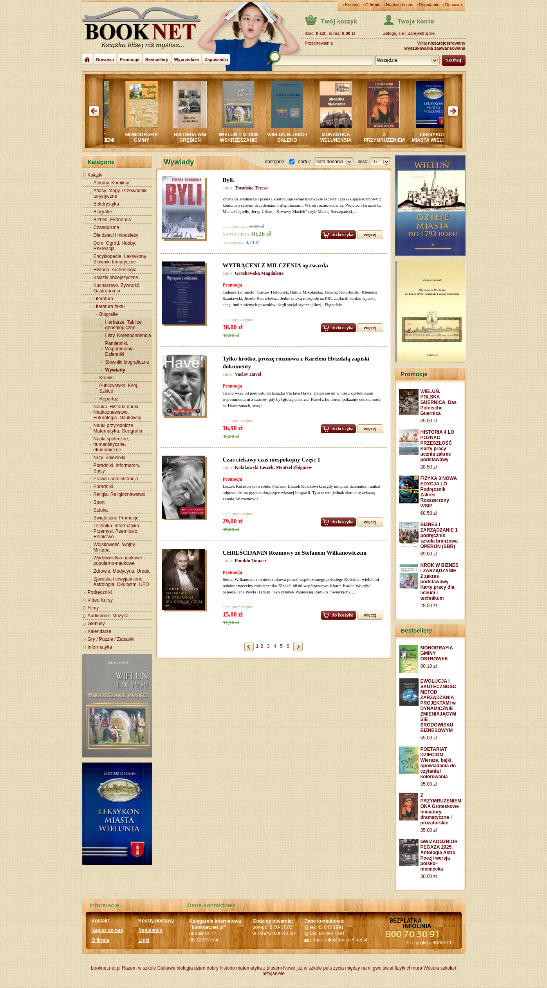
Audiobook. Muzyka (108, 615)
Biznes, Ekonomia (112, 219)
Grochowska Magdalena (259, 273)
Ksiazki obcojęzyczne (116, 277)
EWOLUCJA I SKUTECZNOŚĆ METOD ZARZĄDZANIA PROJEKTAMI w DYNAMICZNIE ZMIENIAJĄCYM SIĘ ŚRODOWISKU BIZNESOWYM (438, 705)
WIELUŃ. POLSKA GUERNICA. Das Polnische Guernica (439, 402)
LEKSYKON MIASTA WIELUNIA (443, 137)
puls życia (333, 968)
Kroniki (106, 377)
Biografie (103, 212)
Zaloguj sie (393, 33)
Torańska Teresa (251, 188)
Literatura (104, 298)
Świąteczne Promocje (116, 518)
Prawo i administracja (116, 478)
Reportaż (109, 399)
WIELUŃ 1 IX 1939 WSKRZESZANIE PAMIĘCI (248, 140)
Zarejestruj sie (421, 33)
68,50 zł (429, 513)
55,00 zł (429, 738)
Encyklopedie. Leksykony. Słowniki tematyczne (120, 259)
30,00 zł (429, 876)
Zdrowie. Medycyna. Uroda (122, 571)
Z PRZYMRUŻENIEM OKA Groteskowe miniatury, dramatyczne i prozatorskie (441, 809)
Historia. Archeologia (115, 269)
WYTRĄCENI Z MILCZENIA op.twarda (275, 265)
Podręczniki (100, 592)
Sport (99, 502)
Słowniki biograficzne (127, 362)
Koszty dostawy (156, 920)
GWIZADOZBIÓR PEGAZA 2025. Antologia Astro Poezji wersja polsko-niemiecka (439, 855)
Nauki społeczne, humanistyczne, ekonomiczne (111, 444)
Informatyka (100, 647)
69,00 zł (429, 554)
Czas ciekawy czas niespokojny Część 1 (272, 459)
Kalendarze (100, 631)
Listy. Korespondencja (128, 335)
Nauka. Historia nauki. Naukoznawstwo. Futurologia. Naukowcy (117, 412)
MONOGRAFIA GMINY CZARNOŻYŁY (151, 140)
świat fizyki (394, 968)
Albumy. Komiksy (111, 183)
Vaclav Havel (248, 374)
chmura (414, 968)
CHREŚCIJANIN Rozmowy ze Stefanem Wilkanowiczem (295, 553)
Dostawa (453, 4)
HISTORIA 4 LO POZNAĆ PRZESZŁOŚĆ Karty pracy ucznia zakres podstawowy (438, 445)
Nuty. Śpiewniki (109, 457)
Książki (95, 175)
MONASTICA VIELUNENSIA (345, 137)
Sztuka (101, 510)
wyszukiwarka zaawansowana (435, 48)
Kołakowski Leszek (254, 467)
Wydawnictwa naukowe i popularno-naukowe (119, 560)
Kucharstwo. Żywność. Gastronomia (117, 288)
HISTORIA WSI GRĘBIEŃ (200, 137)
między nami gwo (363, 968)
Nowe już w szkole (302, 968)
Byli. (229, 180)
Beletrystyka (106, 204)
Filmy (93, 608)
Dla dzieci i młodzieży (116, 235)
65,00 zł (429, 421)
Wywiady (115, 370)
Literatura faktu (109, 306)
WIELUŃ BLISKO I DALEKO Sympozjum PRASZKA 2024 (297, 143)
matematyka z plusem (259, 968)
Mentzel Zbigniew (294, 467)
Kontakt (352, 4)
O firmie (373, 4)
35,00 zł (429, 784)
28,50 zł (429, 467)
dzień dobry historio (214, 968)
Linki (144, 940)
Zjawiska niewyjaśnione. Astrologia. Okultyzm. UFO (121, 581)
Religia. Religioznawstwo (120, 494)
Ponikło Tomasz (251, 560)
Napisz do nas (399, 4)
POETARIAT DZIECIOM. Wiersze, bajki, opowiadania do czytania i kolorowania (438, 762)
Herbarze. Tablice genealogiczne (123, 324)
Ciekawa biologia (175, 968)
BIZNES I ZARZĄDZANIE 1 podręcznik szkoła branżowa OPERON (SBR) (439, 535)
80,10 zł (429, 666)
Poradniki (103, 486)
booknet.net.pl (105, 968)
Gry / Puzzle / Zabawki (111, 639)
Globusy (96, 623)
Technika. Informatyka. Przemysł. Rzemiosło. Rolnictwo (117, 531)
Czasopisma (106, 227)
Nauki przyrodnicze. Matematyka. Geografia (118, 428)
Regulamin (429, 4)
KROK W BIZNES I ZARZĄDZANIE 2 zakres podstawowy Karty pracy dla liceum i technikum (440, 582)
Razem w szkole (139, 968)
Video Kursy (100, 600)
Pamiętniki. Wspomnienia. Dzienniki (120, 349)
